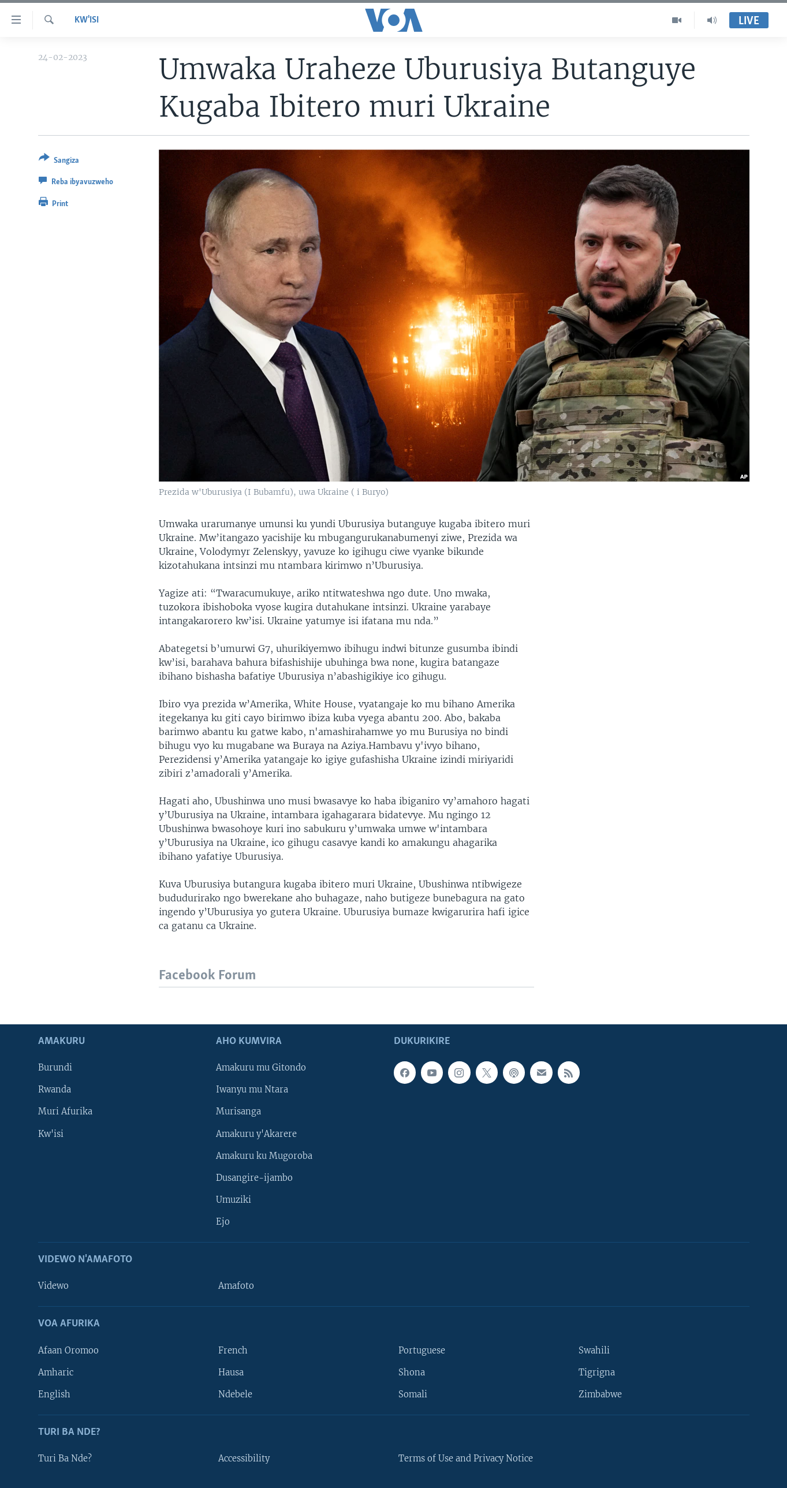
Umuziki (233, 1200)
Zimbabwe (600, 1394)
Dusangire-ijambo (254, 1178)
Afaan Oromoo (68, 1350)
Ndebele (235, 1394)
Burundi (55, 1067)
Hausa (231, 1372)
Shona (411, 1372)
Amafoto (236, 1286)
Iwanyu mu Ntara (252, 1089)
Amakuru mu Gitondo (261, 1067)
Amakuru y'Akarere (256, 1134)
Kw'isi (86, 20)
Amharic (55, 1372)
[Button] (59, 161)
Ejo (223, 1222)
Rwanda (54, 1089)
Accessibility (244, 1458)
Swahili (594, 1350)
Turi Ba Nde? (65, 1458)
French (233, 1350)
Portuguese (421, 1350)
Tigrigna (597, 1372)
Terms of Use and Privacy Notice (465, 1458)
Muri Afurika (65, 1112)
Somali (412, 1394)
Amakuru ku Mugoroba (264, 1156)
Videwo (53, 1286)
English (54, 1394)
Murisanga (238, 1112)
